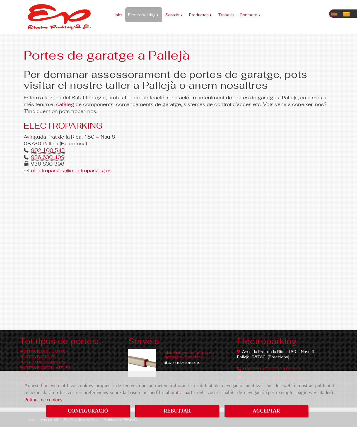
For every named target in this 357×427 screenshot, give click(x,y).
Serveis (174, 14)
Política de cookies (43, 400)
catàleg (65, 104)
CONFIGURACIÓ (87, 411)
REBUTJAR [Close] (176, 411)
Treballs (226, 14)
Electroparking (144, 14)
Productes (201, 14)
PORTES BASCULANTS (42, 351)
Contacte (250, 14)
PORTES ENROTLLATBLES (45, 367)
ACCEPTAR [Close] (266, 411)
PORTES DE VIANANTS (42, 362)
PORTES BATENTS (38, 356)
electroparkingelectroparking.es (71, 171)
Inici (118, 14)
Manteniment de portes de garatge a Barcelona (189, 354)
